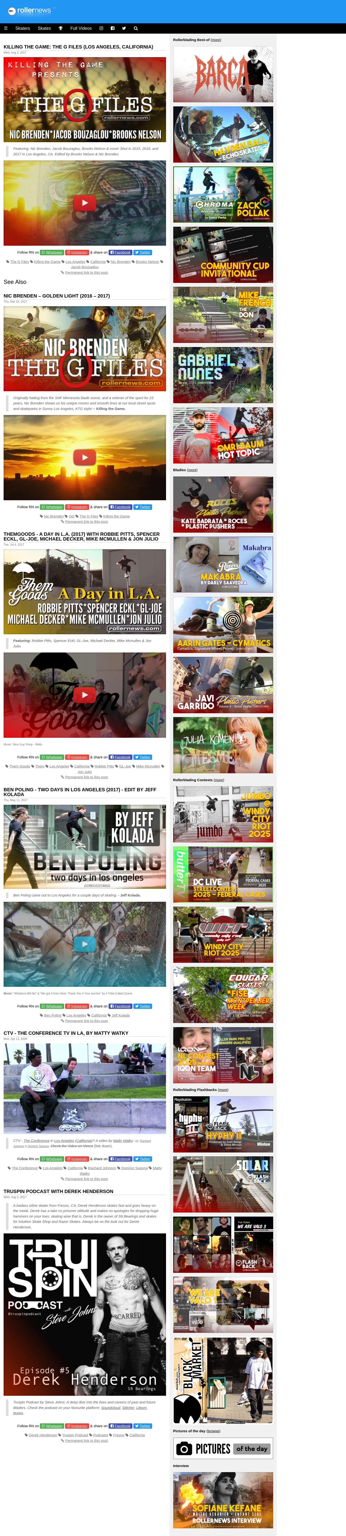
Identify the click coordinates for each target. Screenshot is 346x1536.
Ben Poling (53, 1015)
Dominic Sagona (38, 1146)
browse (213, 1431)
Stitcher (128, 1408)
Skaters (22, 28)
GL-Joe (125, 766)
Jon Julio (85, 772)
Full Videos (81, 28)
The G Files (19, 262)
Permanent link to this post (86, 272)
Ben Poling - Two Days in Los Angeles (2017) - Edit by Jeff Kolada (80, 792)
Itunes (18, 1413)
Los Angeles (75, 262)
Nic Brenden (121, 262)
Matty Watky (123, 1141)
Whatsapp (54, 252)
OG (71, 516)
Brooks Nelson (147, 262)
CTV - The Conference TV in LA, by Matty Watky (66, 1033)
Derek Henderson (43, 1435)
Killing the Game (47, 262)
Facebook (122, 252)
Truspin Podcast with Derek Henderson (58, 1191)
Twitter (145, 252)
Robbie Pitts (104, 766)
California (97, 262)
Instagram (79, 252)
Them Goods (19, 766)
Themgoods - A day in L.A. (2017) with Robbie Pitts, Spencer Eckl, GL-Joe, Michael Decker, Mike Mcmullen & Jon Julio (82, 536)
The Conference (36, 1141)
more (216, 40)
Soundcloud (110, 1408)
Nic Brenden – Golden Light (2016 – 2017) (57, 296)
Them (39, 766)
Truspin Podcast (75, 1435)
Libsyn (141, 1408)
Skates (44, 28)
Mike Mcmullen (148, 766)
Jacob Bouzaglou (85, 267)
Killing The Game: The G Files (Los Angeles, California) (78, 46)
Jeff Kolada (121, 1015)
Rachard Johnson (102, 1168)
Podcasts (100, 1435)
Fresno (118, 1435)
